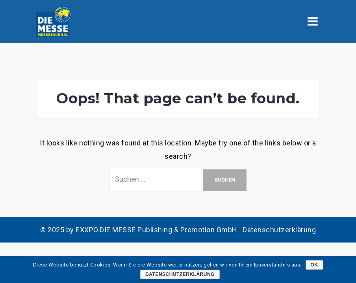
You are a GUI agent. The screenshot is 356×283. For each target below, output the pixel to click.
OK (314, 265)
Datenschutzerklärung (279, 230)
